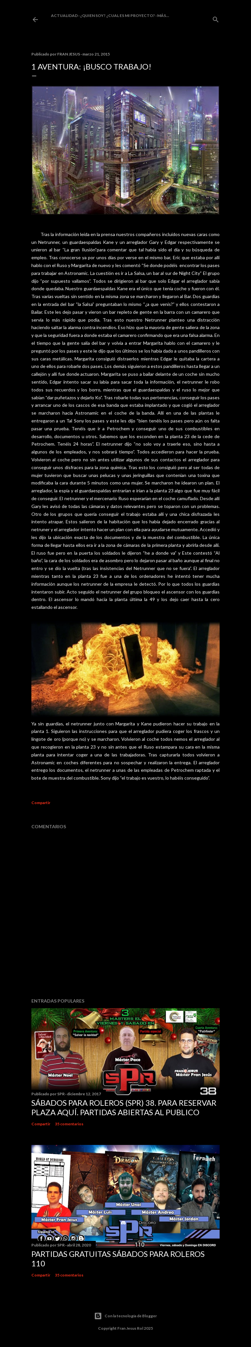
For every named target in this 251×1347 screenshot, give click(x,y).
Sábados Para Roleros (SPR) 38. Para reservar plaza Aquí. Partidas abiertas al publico (123, 1107)
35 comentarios (69, 1123)
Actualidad (64, 15)
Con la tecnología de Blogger (125, 1316)
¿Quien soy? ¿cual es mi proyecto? (117, 15)
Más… (163, 15)
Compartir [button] (40, 802)
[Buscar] (216, 18)
